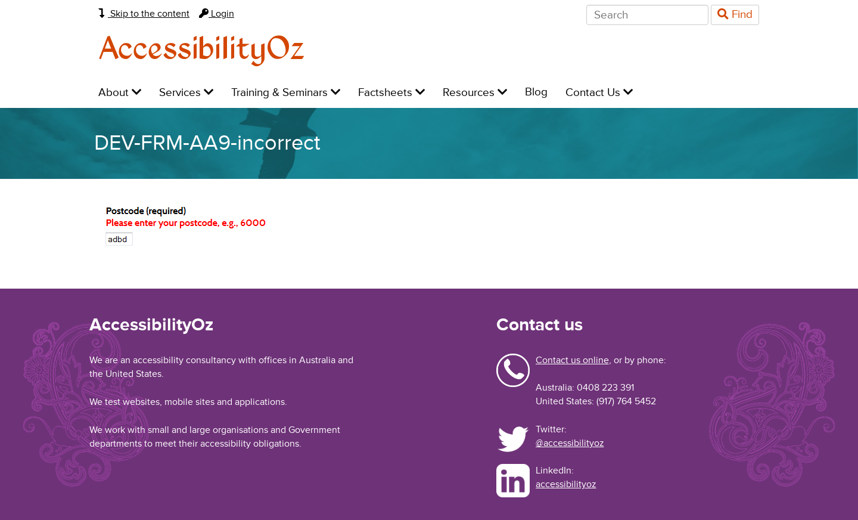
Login (216, 14)
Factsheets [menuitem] (391, 93)
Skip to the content (143, 14)
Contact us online (572, 360)
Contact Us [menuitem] (599, 93)
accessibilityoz (566, 484)
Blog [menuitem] (536, 92)
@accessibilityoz (570, 443)
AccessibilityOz (201, 49)
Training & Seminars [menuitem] (285, 93)
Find (735, 14)
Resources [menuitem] (475, 93)
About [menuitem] (119, 93)
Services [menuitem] (186, 93)
